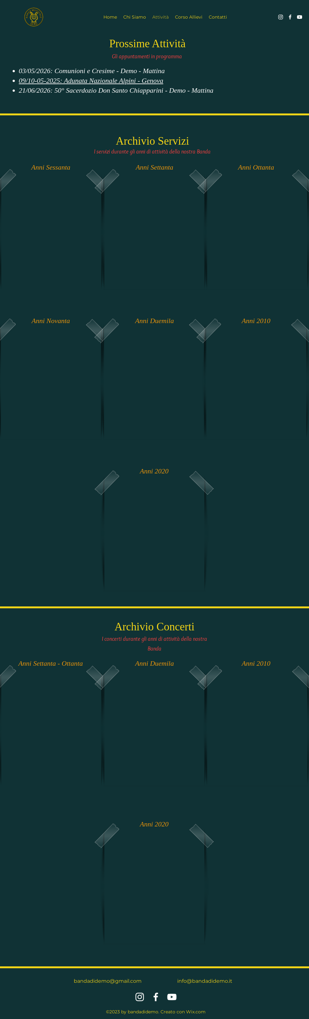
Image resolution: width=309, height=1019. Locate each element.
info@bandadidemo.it (204, 981)
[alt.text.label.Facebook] (290, 17)
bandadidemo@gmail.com (108, 981)
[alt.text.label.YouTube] (299, 17)
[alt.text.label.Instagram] (280, 17)
